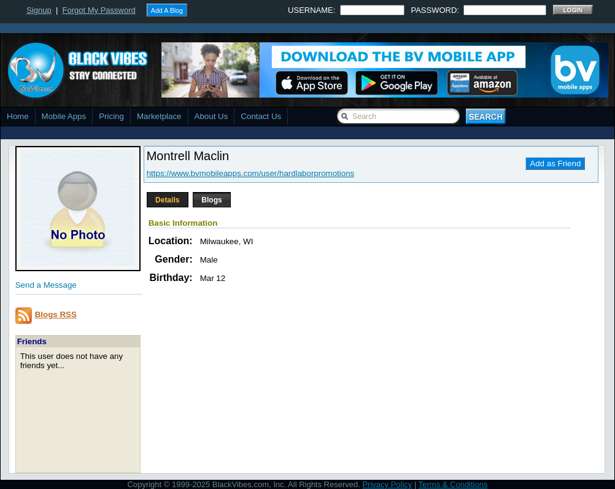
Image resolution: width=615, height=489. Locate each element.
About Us (211, 116)
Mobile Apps (64, 116)
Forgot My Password (99, 10)
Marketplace (159, 116)
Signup (38, 10)
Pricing (111, 116)
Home (18, 116)
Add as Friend (555, 163)
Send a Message (46, 285)
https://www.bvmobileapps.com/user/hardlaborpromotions (251, 173)
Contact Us (261, 116)
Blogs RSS (56, 314)
